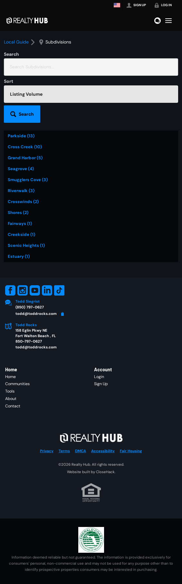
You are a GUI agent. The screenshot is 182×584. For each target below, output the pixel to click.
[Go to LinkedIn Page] (47, 290)
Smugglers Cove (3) (28, 179)
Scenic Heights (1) (26, 245)
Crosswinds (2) (23, 201)
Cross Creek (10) (25, 147)
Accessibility (103, 451)
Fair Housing (131, 451)
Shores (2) (18, 212)
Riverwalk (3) (21, 190)
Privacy (46, 451)
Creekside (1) (21, 234)
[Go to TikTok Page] (59, 290)
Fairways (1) (20, 223)
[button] (22, 114)
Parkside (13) (21, 136)
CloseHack (105, 472)
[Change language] (116, 5)
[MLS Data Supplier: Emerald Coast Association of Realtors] (91, 539)
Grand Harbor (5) (25, 158)
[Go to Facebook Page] (10, 290)
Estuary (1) (19, 256)
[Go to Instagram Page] (22, 290)
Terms (64, 451)
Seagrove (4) (21, 168)
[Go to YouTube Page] (35, 290)
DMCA (80, 451)
